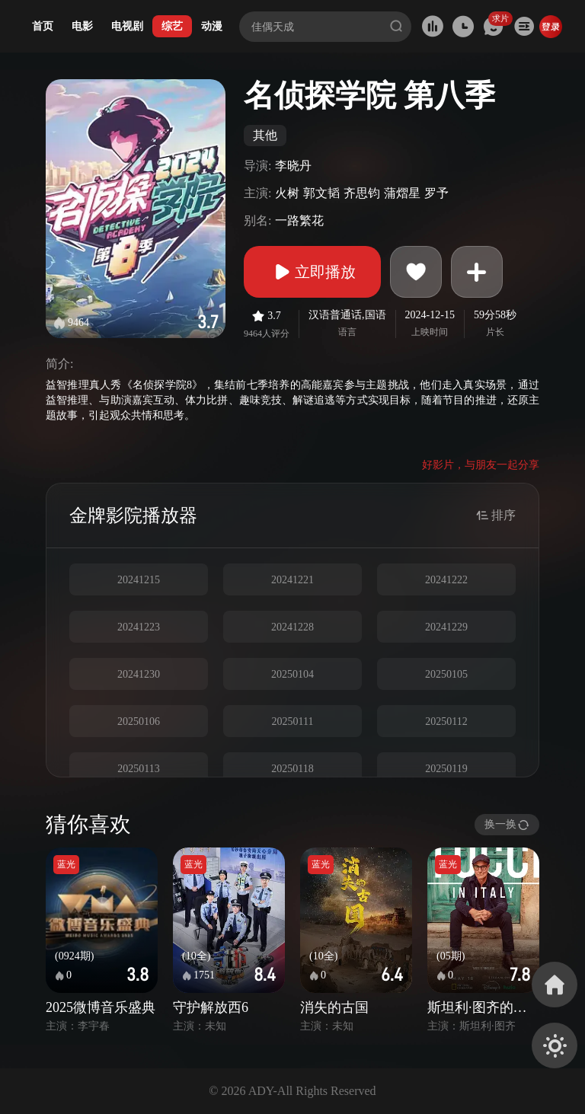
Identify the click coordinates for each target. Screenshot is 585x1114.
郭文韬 (321, 193)
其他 (265, 135)
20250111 (293, 721)
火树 (287, 193)
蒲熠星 (402, 193)
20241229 (446, 627)
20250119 (446, 768)
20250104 (292, 674)
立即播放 (312, 272)
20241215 (138, 580)
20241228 (292, 627)
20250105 (446, 674)
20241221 (292, 580)
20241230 (138, 674)
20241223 (138, 627)
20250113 (138, 768)
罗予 (436, 193)
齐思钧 (362, 193)
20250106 (138, 721)
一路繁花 (299, 220)
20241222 (446, 580)
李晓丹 (293, 165)
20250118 (292, 768)
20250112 (446, 721)
